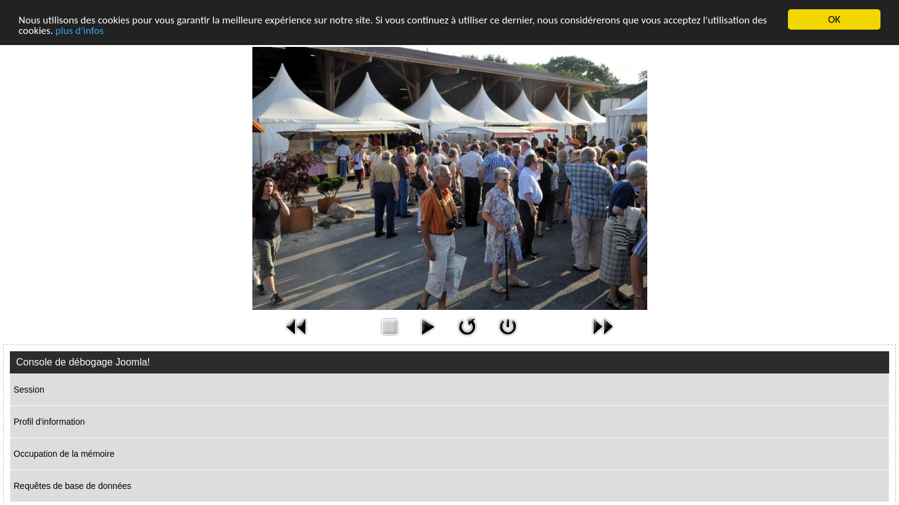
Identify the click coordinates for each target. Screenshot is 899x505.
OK (834, 19)
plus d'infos (80, 30)
